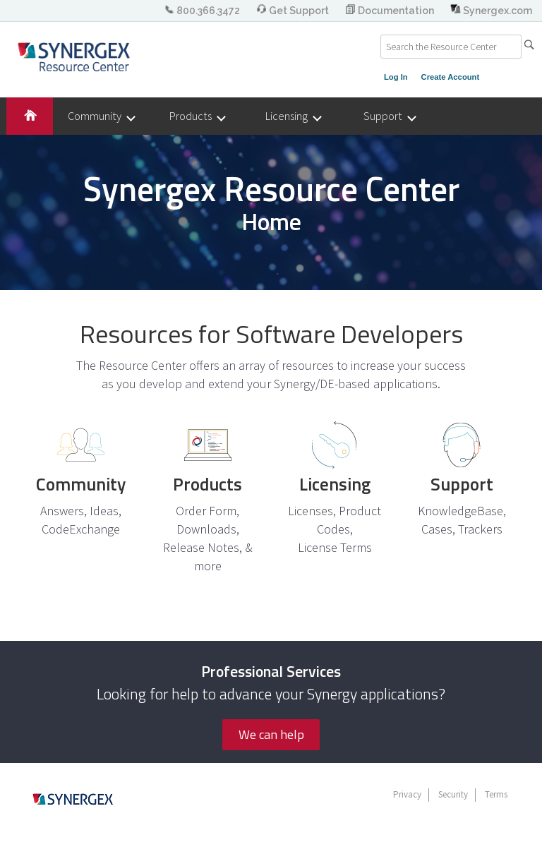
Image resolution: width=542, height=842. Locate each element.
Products (196, 116)
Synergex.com (491, 10)
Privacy (407, 794)
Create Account (450, 77)
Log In (396, 77)
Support (389, 116)
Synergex (74, 56)
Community (101, 116)
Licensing (292, 116)
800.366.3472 (203, 10)
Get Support (293, 10)
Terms (496, 794)
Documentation (390, 10)
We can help (271, 734)
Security (453, 794)
